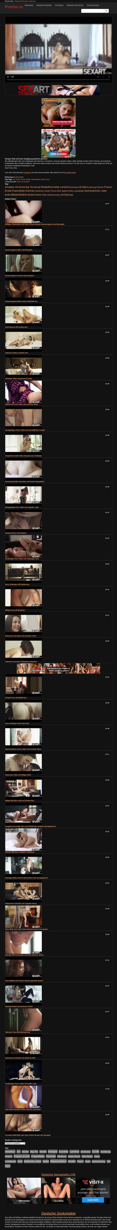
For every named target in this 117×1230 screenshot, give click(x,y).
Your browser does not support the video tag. (58, 49)
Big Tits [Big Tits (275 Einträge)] (29, 187)
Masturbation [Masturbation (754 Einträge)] (19, 194)
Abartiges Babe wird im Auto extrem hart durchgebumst (26, 878)
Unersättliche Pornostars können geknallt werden (24, 981)
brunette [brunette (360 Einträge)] (54, 187)
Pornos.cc (14, 6)
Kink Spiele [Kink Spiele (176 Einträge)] (62, 191)
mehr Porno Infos (11, 168)
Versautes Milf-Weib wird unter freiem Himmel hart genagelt (28, 1135)
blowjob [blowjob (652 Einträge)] (45, 186)
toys (48, 179)
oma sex (32, 1)
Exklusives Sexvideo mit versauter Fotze (20, 636)
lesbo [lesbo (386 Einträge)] (8, 194)
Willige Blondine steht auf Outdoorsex (19, 801)
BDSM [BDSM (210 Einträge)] (22, 187)
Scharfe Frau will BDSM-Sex (16, 698)
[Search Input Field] (92, 11)
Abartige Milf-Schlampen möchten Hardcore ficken (24, 955)
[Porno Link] (58, 90)
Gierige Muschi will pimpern (16, 533)
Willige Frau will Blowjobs (15, 610)
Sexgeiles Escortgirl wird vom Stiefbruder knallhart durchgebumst (30, 826)
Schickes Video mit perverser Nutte (18, 378)
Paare (43, 179)
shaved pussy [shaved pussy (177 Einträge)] (53, 195)
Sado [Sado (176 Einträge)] (44, 195)
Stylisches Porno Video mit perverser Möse (21, 404)
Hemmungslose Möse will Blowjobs (18, 250)
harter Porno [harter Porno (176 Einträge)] (50, 191)
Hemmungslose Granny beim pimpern (19, 276)
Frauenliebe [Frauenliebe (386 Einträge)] (18, 190)
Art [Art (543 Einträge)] (16, 186)
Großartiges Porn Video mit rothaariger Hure (22, 559)
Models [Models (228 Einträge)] (31, 194)
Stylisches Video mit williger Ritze (18, 775)
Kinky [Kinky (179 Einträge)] (70, 191)
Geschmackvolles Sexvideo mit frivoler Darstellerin (24, 481)
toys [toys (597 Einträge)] (66, 194)
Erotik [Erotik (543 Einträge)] (82, 186)
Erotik (18, 179)
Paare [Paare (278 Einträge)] (38, 194)
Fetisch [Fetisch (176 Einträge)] (100, 187)
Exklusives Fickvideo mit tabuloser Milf (20, 1058)
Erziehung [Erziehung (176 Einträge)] (91, 187)
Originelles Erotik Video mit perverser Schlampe (23, 456)
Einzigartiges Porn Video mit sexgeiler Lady (22, 507)
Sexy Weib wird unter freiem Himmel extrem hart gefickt (26, 929)
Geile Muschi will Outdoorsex (16, 327)
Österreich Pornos (21, 1)
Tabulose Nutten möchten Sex (16, 353)
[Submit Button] (106, 11)
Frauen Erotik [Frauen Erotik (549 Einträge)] (22, 1156)
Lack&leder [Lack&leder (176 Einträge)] (79, 191)
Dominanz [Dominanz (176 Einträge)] (74, 187)
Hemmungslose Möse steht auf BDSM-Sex (21, 301)
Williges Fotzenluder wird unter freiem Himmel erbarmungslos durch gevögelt (34, 224)
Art (14, 179)
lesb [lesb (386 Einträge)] (87, 190)
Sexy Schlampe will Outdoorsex (17, 584)
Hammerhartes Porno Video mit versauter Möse (23, 749)
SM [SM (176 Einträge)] (62, 195)
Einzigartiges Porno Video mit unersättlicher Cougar (25, 430)
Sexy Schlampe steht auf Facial (17, 723)
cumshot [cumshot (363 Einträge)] (64, 187)
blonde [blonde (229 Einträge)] (37, 187)
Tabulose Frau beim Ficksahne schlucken (21, 662)
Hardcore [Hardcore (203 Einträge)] (39, 191)
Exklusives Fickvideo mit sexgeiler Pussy (21, 903)
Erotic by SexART (23, 182)
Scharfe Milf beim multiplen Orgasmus (19, 852)
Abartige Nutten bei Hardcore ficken (19, 1006)
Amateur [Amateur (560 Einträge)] (10, 186)
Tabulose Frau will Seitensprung (17, 1032)
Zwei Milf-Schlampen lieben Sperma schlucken (23, 1109)
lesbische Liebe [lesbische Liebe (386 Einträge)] (98, 190)
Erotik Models (19, 177)
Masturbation (35, 179)
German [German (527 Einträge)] (30, 190)
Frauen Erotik (25, 179)
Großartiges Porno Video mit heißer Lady (20, 1084)
